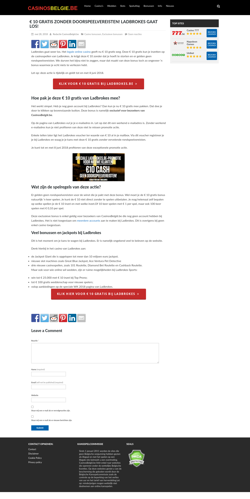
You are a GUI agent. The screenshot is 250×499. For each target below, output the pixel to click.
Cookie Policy (35, 458)
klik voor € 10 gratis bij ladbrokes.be (98, 84)
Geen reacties (135, 34)
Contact (32, 449)
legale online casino (79, 51)
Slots (122, 5)
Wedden (111, 5)
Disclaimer (33, 453)
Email (47, 382)
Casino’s (99, 5)
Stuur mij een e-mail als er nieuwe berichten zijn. (51, 420)
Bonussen (149, 5)
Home (87, 5)
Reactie (35, 340)
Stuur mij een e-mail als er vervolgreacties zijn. (50, 410)
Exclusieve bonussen (112, 34)
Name (38, 369)
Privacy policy (35, 462)
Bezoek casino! (212, 33)
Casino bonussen (92, 34)
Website (34, 395)
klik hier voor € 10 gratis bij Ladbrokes (98, 294)
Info (160, 5)
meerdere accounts (88, 220)
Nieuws (170, 5)
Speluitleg (134, 5)
